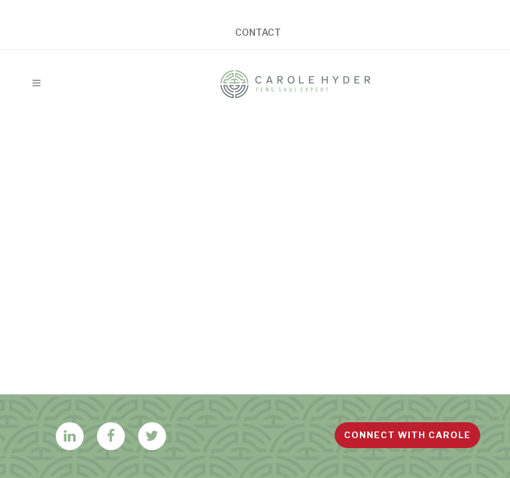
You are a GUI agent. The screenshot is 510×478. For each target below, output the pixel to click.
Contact (258, 32)
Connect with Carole (407, 435)
